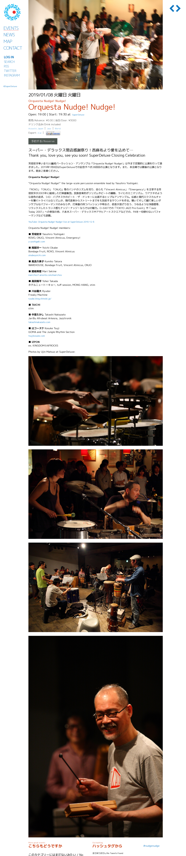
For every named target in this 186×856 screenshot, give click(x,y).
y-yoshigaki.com (38, 241)
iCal (40, 133)
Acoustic (33, 128)
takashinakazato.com (40, 322)
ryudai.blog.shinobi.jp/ (41, 298)
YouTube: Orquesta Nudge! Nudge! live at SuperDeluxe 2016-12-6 (68, 221)
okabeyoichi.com (38, 255)
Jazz (51, 128)
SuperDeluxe (81, 114)
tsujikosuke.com (37, 335)
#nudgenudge (151, 845)
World (61, 128)
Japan (42, 128)
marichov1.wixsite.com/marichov (48, 275)
